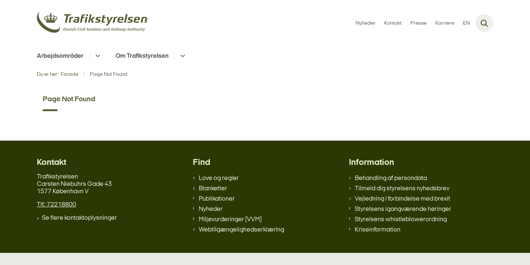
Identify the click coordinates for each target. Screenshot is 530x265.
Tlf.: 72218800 (56, 205)
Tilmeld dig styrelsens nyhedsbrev (402, 189)
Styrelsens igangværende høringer (403, 209)
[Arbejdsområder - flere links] (96, 56)
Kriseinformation (377, 230)
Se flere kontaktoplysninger (79, 218)
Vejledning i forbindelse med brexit (402, 199)
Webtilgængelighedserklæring (241, 230)
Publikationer (217, 199)
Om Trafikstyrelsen (142, 56)
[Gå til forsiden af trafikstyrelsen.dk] (92, 23)
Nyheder (211, 209)
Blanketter (213, 189)
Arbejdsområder (60, 56)
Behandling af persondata (391, 178)
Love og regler (219, 178)
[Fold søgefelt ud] (484, 23)
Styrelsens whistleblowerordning (401, 219)
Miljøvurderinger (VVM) (230, 219)
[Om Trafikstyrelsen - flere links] (181, 56)
